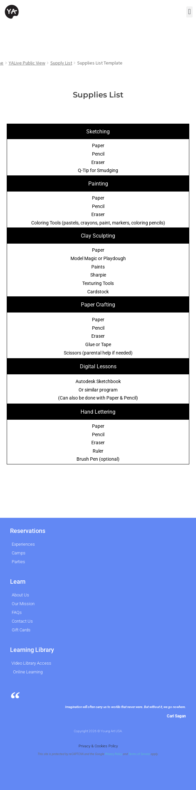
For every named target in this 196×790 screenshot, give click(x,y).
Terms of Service (139, 754)
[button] (189, 11)
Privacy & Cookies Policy (98, 746)
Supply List (61, 63)
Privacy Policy (113, 754)
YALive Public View (27, 63)
